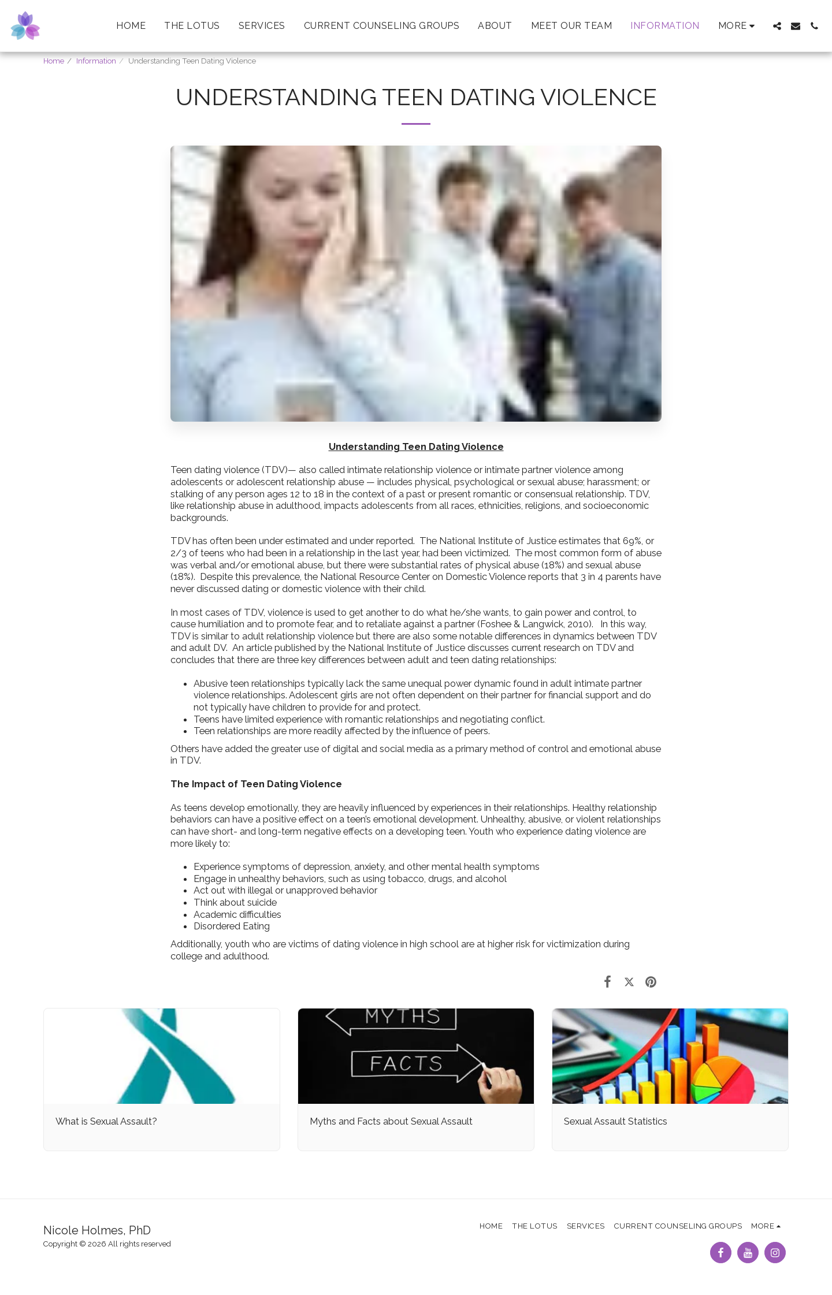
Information (96, 61)
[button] (777, 26)
